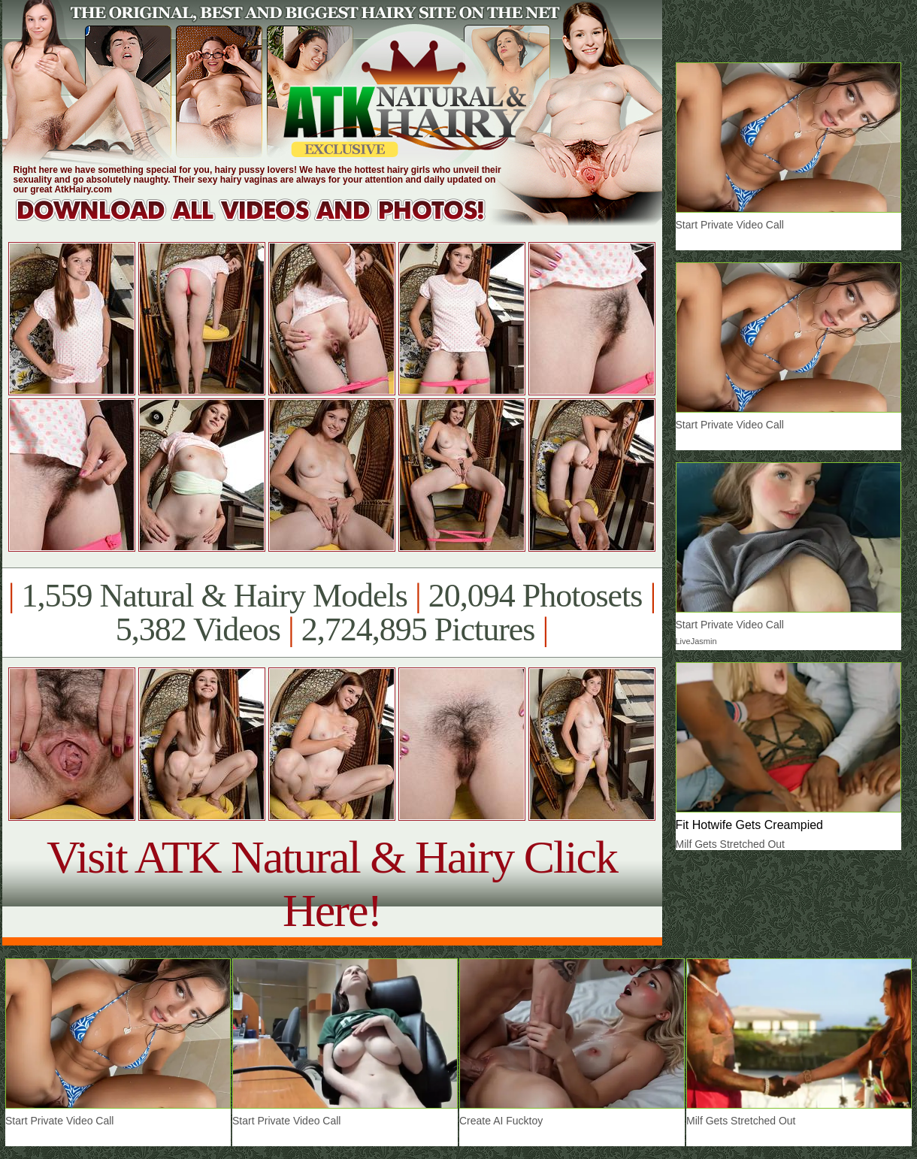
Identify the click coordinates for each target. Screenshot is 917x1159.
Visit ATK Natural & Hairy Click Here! (332, 883)
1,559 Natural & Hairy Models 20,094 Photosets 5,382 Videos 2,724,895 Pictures (331, 612)
